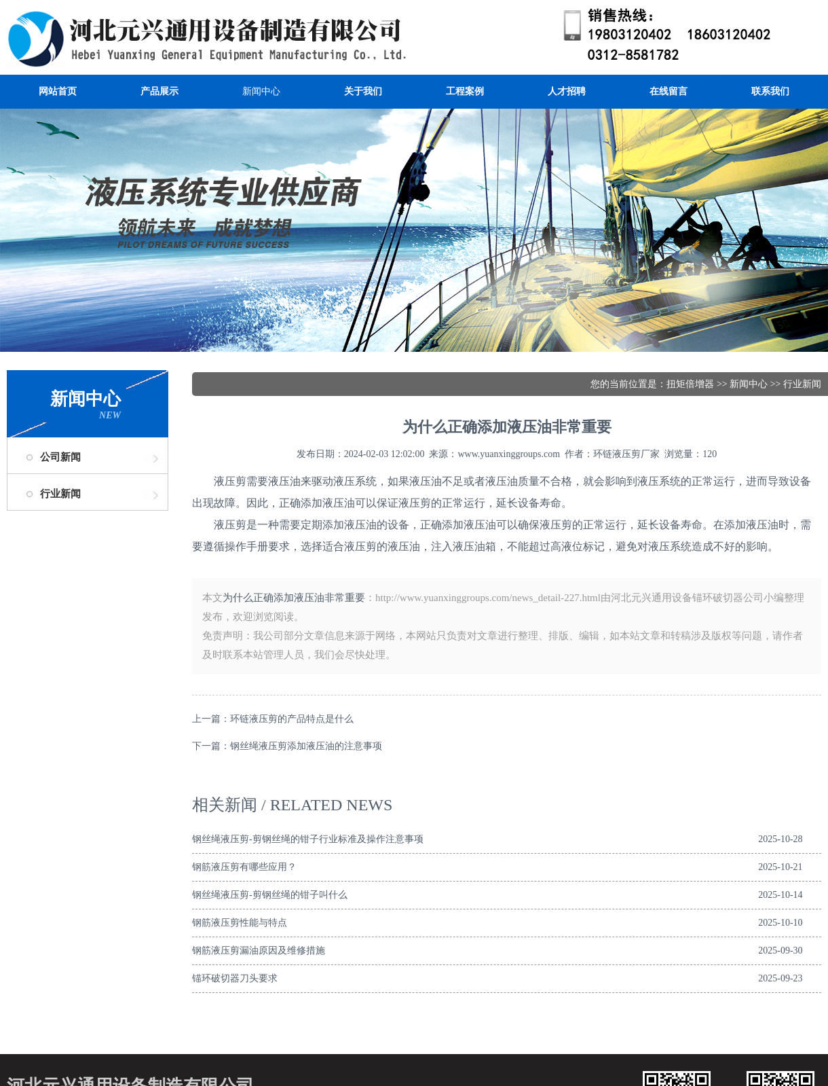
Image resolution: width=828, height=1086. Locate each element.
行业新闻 (60, 493)
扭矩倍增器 (690, 384)
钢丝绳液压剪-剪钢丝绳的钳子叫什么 (269, 895)
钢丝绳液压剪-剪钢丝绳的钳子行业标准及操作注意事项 (308, 839)
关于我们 (363, 91)
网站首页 (58, 91)
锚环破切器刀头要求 (235, 978)
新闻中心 (261, 91)
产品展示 (159, 91)
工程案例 (465, 91)
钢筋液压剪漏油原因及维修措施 (258, 950)
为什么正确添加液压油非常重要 (294, 597)
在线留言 (669, 91)
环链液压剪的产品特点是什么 (292, 719)
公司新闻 (60, 457)
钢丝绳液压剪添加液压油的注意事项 (306, 746)
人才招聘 (567, 91)
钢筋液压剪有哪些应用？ (244, 867)
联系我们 (770, 91)
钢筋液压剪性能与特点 (239, 923)
